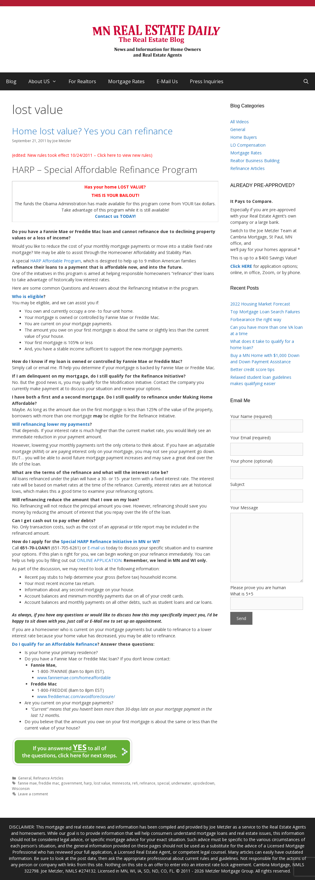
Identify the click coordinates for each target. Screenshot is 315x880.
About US (45, 81)
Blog (11, 81)
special (163, 783)
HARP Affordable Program (55, 261)
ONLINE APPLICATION (99, 560)
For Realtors (82, 81)
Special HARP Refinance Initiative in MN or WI (109, 541)
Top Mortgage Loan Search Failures (265, 311)
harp (88, 783)
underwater (181, 783)
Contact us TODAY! (115, 216)
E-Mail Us (167, 81)
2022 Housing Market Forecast (260, 304)
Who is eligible (27, 296)
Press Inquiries (206, 81)
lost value (102, 783)
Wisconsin (21, 788)
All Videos (239, 121)
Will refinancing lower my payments (51, 424)
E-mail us (96, 548)
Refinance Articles (48, 778)
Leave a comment (33, 793)
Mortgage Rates (126, 81)
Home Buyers (243, 137)
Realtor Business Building (254, 160)
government (71, 783)
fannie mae (27, 783)
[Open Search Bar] (306, 81)
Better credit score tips (252, 369)
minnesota (121, 783)
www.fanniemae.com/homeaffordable (74, 677)
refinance (147, 783)
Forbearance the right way (255, 319)
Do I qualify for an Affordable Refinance (54, 644)
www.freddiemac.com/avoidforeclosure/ (76, 696)
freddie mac (49, 783)
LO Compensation (248, 145)
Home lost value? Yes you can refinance (92, 131)
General (24, 778)
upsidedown (203, 783)
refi (135, 783)
